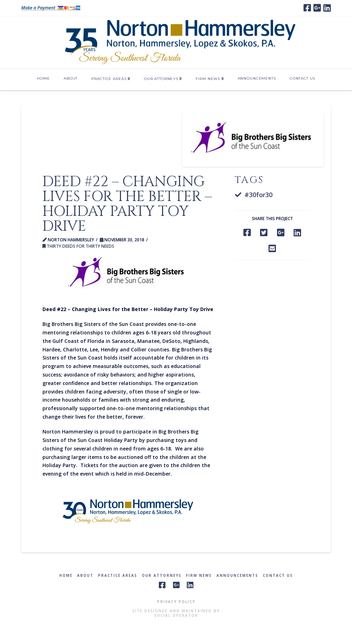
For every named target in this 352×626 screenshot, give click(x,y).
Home (66, 575)
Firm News (199, 575)
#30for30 (258, 194)
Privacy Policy (176, 601)
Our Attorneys (161, 575)
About (85, 575)
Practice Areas (117, 575)
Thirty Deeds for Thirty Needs (78, 246)
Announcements (237, 575)
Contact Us (278, 575)
